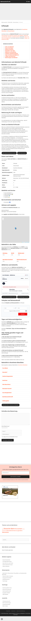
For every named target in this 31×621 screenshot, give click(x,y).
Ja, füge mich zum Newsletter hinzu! (10, 436)
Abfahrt (22, 278)
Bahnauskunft (4, 22)
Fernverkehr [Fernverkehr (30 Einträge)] (18, 529)
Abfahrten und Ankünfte (10, 52)
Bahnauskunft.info (5, 1)
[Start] (9, 308)
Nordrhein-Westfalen (22, 365)
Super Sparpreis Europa (8, 564)
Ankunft (26, 278)
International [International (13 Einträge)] (9, 530)
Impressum (13, 610)
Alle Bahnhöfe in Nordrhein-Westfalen (11, 405)
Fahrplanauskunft (6, 601)
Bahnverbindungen (7, 602)
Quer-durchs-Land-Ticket (8, 563)
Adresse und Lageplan (18, 35)
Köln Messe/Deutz (6, 384)
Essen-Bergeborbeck (6, 392)
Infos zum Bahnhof (9, 46)
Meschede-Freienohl (6, 388)
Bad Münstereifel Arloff (7, 396)
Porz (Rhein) (5, 368)
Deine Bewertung (6, 426)
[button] (15, 228)
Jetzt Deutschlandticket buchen (9, 153)
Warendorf (4, 372)
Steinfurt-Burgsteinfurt (7, 376)
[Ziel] (22, 308)
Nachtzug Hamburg (7, 589)
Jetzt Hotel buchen (22, 153)
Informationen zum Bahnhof (8, 35)
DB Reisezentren (6, 579)
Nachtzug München (7, 591)
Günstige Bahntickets (7, 561)
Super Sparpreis (6, 566)
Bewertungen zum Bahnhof (11, 57)
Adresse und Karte (9, 49)
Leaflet (22, 242)
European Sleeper (6, 592)
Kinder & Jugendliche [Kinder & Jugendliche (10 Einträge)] (17, 530)
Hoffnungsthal (5, 400)
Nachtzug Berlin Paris (7, 587)
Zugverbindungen (6, 604)
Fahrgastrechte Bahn (7, 577)
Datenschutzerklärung (21, 610)
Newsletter (8, 610)
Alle (3, 283)
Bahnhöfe (10, 22)
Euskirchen (4, 380)
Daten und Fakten (9, 48)
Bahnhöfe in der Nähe (10, 50)
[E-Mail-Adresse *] (15, 472)
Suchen (23, 314)
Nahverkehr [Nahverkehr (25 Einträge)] (5, 532)
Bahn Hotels (5, 606)
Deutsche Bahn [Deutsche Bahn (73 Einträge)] (9, 529)
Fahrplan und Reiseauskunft (14, 36)
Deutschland (15, 22)
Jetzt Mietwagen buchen (23, 297)
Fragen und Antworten (10, 56)
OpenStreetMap (27, 242)
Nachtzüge (5, 581)
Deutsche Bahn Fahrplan (8, 576)
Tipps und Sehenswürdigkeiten (12, 55)
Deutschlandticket (6, 559)
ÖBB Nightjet (5, 594)
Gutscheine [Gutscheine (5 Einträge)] (4, 530)
